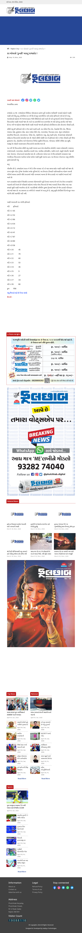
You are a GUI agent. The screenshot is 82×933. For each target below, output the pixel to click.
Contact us (12, 889)
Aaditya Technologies (49, 928)
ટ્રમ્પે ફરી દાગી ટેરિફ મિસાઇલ (22, 769)
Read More (22, 779)
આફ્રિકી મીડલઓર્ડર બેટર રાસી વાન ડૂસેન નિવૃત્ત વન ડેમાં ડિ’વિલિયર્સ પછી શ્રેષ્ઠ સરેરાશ (22, 850)
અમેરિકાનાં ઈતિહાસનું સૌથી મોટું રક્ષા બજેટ (45, 746)
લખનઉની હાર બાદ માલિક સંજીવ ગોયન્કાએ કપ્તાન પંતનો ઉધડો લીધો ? (22, 862)
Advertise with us (15, 892)
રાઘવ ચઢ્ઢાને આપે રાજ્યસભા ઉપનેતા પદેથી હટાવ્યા (46, 757)
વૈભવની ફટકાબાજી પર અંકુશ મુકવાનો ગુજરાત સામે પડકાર (21, 839)
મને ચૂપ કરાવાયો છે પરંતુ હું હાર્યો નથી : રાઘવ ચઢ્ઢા (45, 723)
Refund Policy (37, 886)
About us (12, 886)
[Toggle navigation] (73, 10)
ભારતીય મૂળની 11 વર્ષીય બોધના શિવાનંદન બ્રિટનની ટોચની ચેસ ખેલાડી (22, 816)
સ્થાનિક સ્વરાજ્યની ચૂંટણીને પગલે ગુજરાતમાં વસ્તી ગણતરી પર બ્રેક (22, 735)
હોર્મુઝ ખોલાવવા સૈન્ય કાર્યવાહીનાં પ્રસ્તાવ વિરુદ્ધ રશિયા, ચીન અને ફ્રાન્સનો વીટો (22, 757)
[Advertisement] (41, 31)
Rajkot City (15, 49)
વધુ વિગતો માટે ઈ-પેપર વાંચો (17, 293)
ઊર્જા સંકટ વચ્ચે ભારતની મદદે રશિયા (22, 746)
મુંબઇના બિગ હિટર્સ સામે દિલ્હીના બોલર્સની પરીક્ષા (22, 828)
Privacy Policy (37, 892)
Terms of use (37, 889)
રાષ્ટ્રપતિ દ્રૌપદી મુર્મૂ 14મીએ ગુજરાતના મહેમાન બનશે (22, 723)
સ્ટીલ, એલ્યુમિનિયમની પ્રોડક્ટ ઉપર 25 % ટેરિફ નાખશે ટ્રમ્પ (46, 769)
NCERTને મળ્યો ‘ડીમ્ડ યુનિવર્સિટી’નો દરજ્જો (46, 735)
